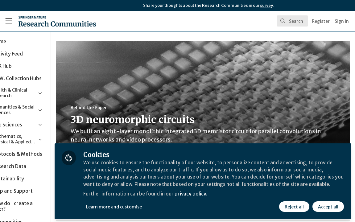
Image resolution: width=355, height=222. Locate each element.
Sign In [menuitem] (342, 21)
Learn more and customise (142, 205)
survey (266, 5)
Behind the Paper (117, 107)
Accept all (328, 205)
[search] (292, 21)
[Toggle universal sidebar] (8, 21)
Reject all (293, 205)
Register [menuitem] (321, 21)
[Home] (47, 21)
